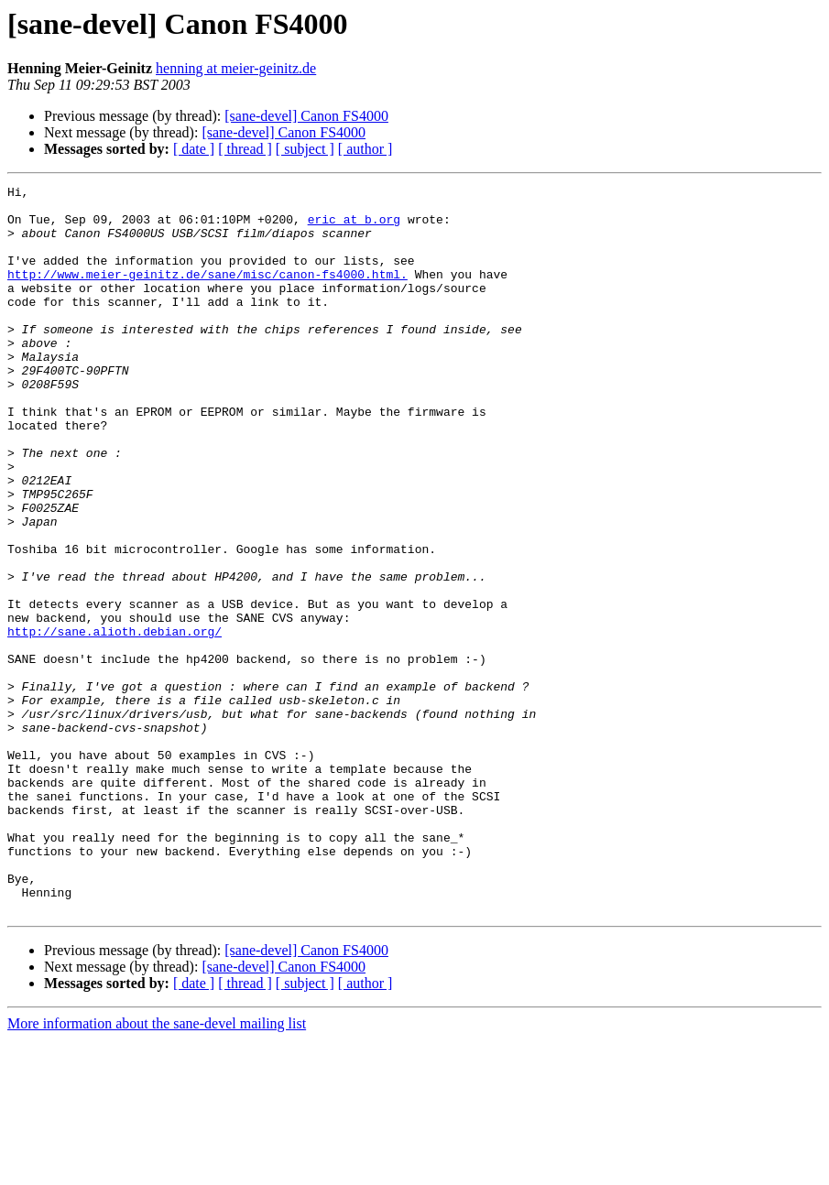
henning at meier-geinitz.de (236, 68)
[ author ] (365, 149)
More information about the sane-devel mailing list (156, 1169)
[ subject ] (305, 149)
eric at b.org (354, 227)
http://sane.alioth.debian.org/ (114, 721)
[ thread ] (245, 149)
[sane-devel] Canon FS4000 (306, 116)
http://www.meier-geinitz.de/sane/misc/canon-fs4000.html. (207, 293)
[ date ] (193, 149)
